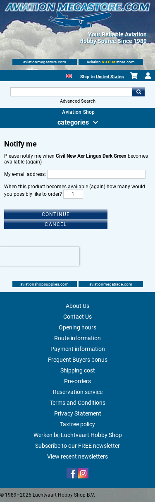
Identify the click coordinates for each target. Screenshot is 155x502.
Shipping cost (77, 370)
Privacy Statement (77, 413)
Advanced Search (77, 101)
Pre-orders (77, 381)
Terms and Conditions (77, 402)
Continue (56, 214)
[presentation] (39, 256)
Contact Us (77, 316)
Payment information (77, 349)
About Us (77, 306)
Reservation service (78, 392)
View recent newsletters (77, 456)
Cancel (56, 224)
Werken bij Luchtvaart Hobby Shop (77, 435)
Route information (77, 338)
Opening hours (77, 327)
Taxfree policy (77, 424)
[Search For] (71, 91)
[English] (69, 75)
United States (110, 76)
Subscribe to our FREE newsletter (77, 445)
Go (138, 91)
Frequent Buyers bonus (77, 359)
